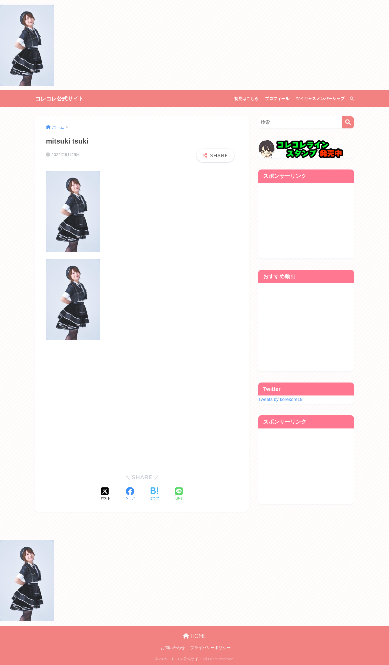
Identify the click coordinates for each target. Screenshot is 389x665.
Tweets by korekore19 (280, 399)
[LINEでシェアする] (179, 494)
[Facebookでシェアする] (130, 494)
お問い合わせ (173, 648)
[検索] (349, 98)
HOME (194, 636)
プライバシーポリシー (210, 648)
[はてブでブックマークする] (154, 494)
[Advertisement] (142, 404)
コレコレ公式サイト (59, 98)
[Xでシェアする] (105, 494)
